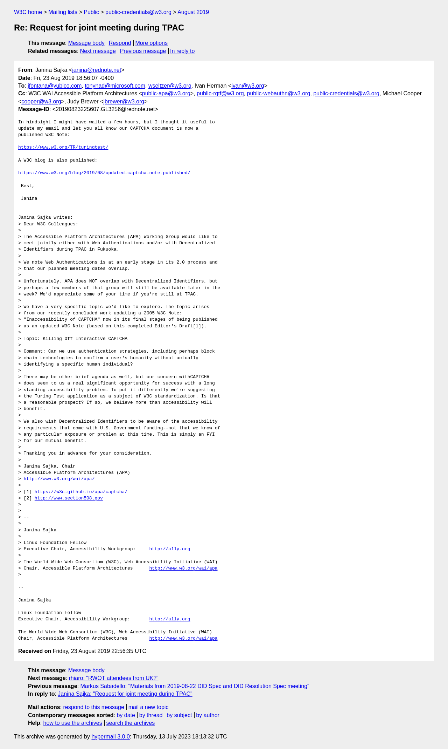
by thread (151, 715)
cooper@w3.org (41, 101)
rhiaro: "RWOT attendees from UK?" (114, 678)
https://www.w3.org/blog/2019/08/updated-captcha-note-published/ (104, 173)
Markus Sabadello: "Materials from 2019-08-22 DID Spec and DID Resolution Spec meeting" (194, 686)
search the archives (130, 723)
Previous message (143, 51)
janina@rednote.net (96, 70)
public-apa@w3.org (166, 93)
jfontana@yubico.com (55, 86)
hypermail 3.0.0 (110, 737)
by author (207, 715)
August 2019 (193, 12)
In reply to (182, 51)
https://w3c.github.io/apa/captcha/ (81, 492)
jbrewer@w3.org (123, 101)
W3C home (28, 12)
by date (126, 715)
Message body (86, 43)
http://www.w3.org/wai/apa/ (59, 479)
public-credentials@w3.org (138, 12)
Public (91, 12)
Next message (98, 51)
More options (151, 43)
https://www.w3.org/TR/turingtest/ (63, 147)
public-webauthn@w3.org (278, 93)
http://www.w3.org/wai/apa (183, 568)
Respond (120, 43)
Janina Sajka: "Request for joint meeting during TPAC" (125, 694)
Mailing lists (62, 12)
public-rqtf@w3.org (220, 93)
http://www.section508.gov (69, 498)
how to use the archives (72, 723)
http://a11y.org (169, 549)
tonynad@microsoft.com (115, 86)
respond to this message (93, 707)
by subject (179, 715)
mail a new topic (148, 707)
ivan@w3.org (247, 86)
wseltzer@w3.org (169, 86)
